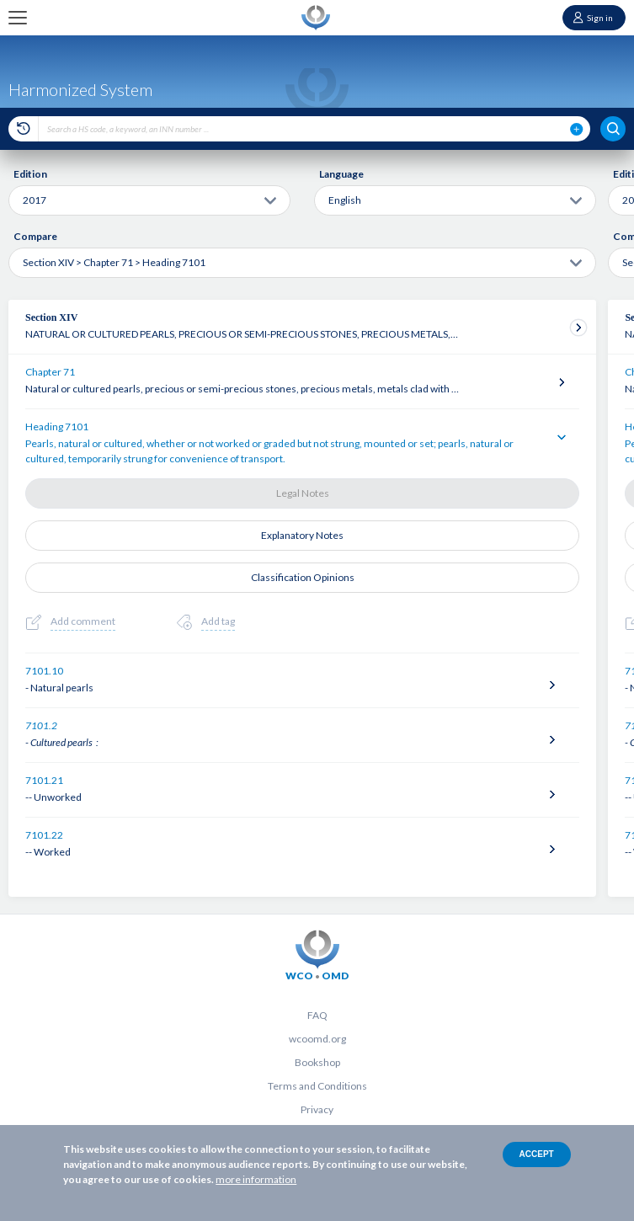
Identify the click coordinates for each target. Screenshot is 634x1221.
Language (341, 174)
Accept (536, 1154)
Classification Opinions (302, 577)
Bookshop (317, 1062)
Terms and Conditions (317, 1086)
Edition (30, 174)
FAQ (317, 1015)
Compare (35, 236)
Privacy (317, 1109)
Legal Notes (302, 493)
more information (256, 1179)
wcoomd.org (317, 1038)
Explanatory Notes (302, 535)
